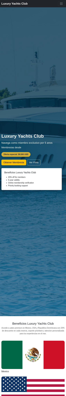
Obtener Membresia (13, 162)
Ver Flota (33, 162)
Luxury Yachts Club (14, 3)
